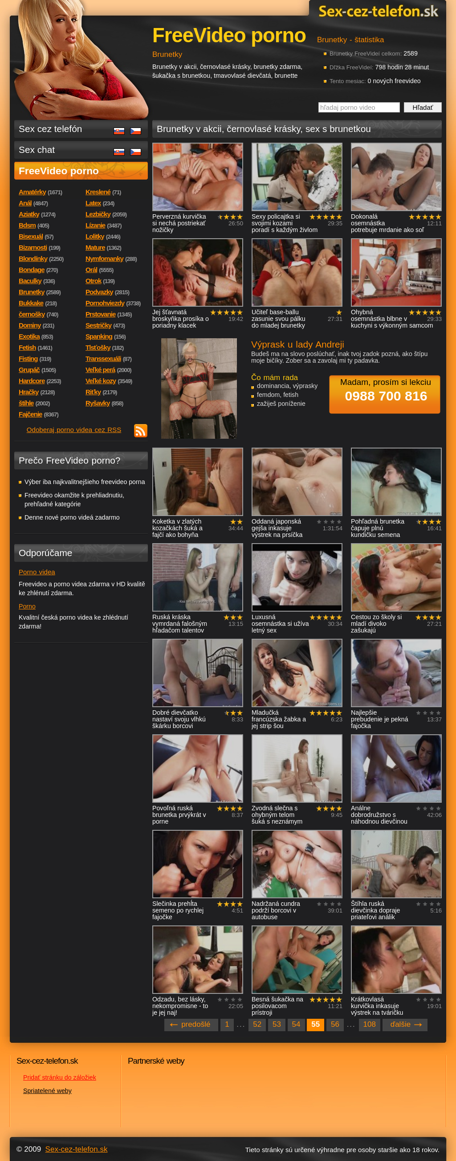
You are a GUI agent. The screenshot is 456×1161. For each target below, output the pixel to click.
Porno (27, 606)
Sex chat (37, 149)
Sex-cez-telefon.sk (377, 10)
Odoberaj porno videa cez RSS (74, 429)
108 (369, 1024)
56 (335, 1024)
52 (257, 1024)
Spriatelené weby (47, 1090)
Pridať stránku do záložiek (59, 1077)
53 (277, 1024)
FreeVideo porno (59, 170)
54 (296, 1024)
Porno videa (37, 572)
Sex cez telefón (50, 129)
